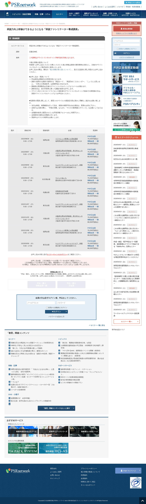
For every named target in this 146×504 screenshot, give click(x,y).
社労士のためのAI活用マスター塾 (125, 159)
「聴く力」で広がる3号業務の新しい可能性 (26, 348)
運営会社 (53, 468)
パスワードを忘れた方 (56, 316)
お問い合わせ (98, 7)
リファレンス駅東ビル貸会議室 (66, 139)
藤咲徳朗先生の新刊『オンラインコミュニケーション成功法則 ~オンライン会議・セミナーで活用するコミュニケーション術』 (32, 376)
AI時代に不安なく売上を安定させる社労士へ (27, 345)
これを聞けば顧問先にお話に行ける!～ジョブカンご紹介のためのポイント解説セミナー (127, 217)
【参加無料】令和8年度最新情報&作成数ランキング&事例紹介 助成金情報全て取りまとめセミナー (126, 170)
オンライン (132, 144)
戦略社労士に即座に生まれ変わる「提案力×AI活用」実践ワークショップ (33, 355)
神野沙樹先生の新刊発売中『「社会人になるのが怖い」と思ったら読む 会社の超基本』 (32, 370)
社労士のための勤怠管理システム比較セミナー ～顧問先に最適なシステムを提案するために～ (127, 204)
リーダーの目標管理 (18, 390)
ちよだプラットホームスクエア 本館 (69, 165)
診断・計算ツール (110, 14)
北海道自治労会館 (61, 191)
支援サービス (130, 14)
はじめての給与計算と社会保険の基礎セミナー (126, 293)
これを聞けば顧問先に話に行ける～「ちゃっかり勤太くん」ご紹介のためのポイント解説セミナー (126, 231)
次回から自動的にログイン (56, 307)
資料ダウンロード (91, 14)
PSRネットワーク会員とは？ (126, 33)
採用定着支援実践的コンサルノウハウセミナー (126, 267)
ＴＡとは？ (15, 382)
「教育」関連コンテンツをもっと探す (56, 408)
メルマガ (120, 7)
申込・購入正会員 (71, 284)
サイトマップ (55, 478)
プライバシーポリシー (89, 468)
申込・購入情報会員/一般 (41, 284)
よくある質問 (110, 7)
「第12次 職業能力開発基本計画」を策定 (76, 343)
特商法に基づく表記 (88, 482)
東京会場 (131, 177)
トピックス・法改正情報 (21, 14)
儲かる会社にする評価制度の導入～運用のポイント (29, 351)
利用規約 (84, 475)
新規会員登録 (126, 29)
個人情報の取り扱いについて (60, 69)
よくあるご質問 (55, 472)
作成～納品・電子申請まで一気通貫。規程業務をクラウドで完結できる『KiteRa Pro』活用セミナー (126, 244)
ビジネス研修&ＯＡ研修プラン (72, 382)
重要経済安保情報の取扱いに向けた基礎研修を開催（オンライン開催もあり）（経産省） (82, 354)
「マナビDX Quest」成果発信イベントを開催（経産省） (81, 350)
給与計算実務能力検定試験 (70, 380)
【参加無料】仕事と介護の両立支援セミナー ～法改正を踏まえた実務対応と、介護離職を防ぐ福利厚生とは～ (127, 279)
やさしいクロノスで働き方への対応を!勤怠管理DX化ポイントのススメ (126, 256)
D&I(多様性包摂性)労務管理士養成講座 (126, 150)
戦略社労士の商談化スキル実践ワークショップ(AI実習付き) (32, 343)
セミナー (59, 14)
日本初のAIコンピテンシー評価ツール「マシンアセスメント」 (81, 373)
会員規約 (84, 478)
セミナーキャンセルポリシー (57, 254)
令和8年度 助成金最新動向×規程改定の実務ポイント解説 (126, 182)
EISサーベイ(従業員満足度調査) (72, 377)
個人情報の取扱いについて (90, 472)
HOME (7, 23)
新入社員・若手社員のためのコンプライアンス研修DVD (31, 401)
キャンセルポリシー (88, 485)
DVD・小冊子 (74, 14)
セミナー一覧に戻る (97, 325)
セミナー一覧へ (126, 321)
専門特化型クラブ (118, 330)
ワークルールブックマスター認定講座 (126, 314)
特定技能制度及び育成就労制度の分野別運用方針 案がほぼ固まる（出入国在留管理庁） (82, 360)
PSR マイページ (128, 471)
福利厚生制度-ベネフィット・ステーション (76, 369)
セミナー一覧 (15, 23)
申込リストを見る (133, 2)
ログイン (56, 312)
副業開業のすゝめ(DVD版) (20, 398)
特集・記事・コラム (42, 14)
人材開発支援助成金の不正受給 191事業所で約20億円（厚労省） (82, 347)
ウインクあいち (61, 178)
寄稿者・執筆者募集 (133, 7)
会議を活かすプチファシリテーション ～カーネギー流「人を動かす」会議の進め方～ (33, 386)
